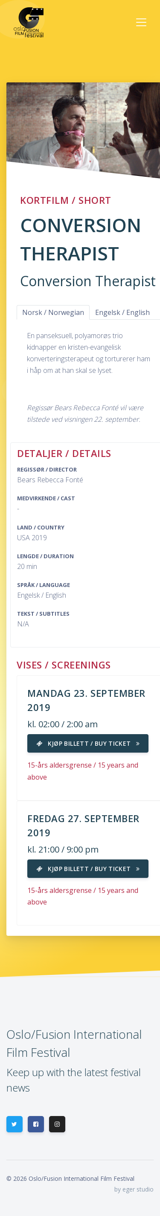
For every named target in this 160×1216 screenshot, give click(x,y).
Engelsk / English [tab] (122, 312)
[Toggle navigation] (141, 22)
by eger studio (134, 1189)
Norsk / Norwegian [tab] (53, 312)
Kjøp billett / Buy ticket (88, 743)
